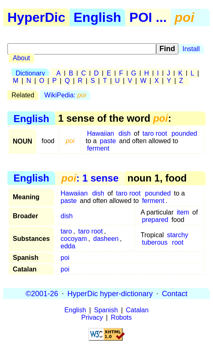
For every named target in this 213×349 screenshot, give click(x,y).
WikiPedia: (65, 95)
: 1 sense (90, 178)
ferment (98, 148)
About (21, 57)
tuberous (154, 242)
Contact (174, 293)
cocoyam (74, 238)
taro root (155, 133)
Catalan (137, 310)
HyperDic (36, 17)
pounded (184, 133)
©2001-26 (42, 293)
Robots (121, 317)
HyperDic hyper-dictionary (110, 293)
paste (108, 140)
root (178, 242)
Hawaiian (100, 133)
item (183, 212)
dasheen (105, 238)
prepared (155, 219)
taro (66, 231)
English (98, 17)
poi (65, 257)
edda (68, 246)
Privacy (92, 317)
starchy (177, 234)
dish (125, 133)
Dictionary (30, 73)
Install (191, 48)
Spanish (106, 310)
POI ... (148, 17)
